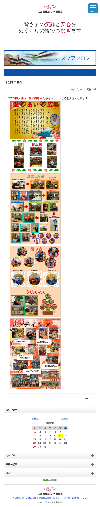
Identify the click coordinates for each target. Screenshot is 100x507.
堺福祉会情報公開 (47, 498)
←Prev (35, 418)
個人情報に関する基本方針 (24, 498)
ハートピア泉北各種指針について (73, 498)
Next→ (64, 418)
